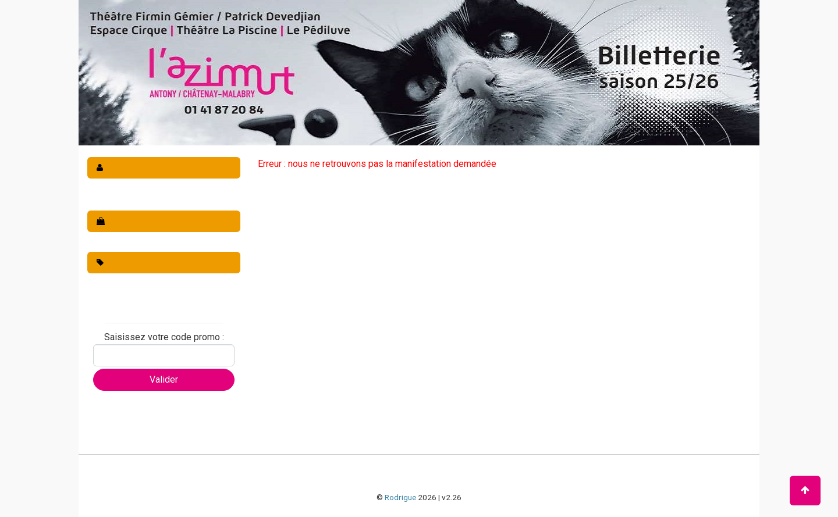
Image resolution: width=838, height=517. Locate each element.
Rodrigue (400, 497)
